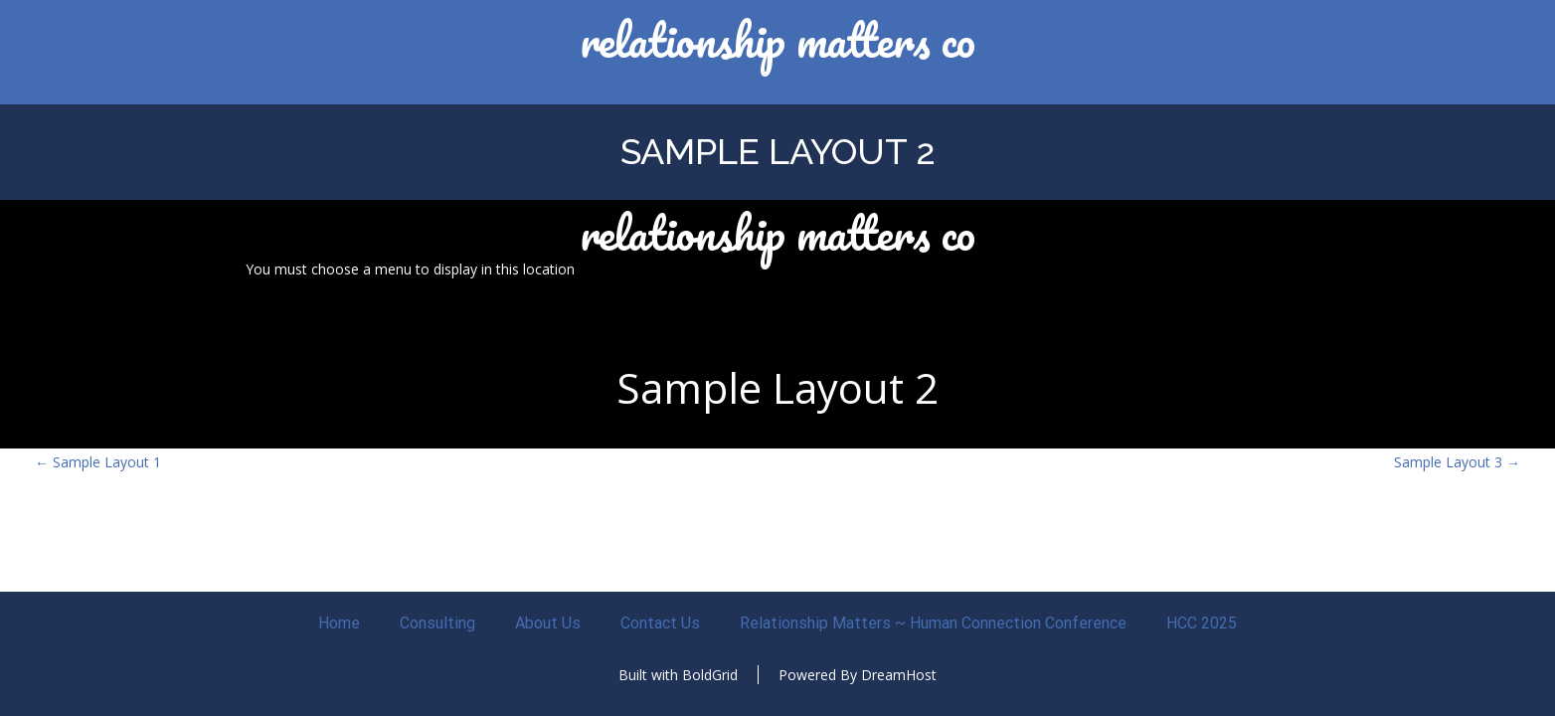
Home (339, 623)
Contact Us (660, 623)
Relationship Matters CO (777, 40)
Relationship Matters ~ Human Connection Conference (933, 623)
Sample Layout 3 (1457, 461)
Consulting (437, 623)
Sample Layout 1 (98, 461)
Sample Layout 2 (778, 151)
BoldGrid (710, 674)
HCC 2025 (1201, 623)
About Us (548, 623)
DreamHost (899, 674)
